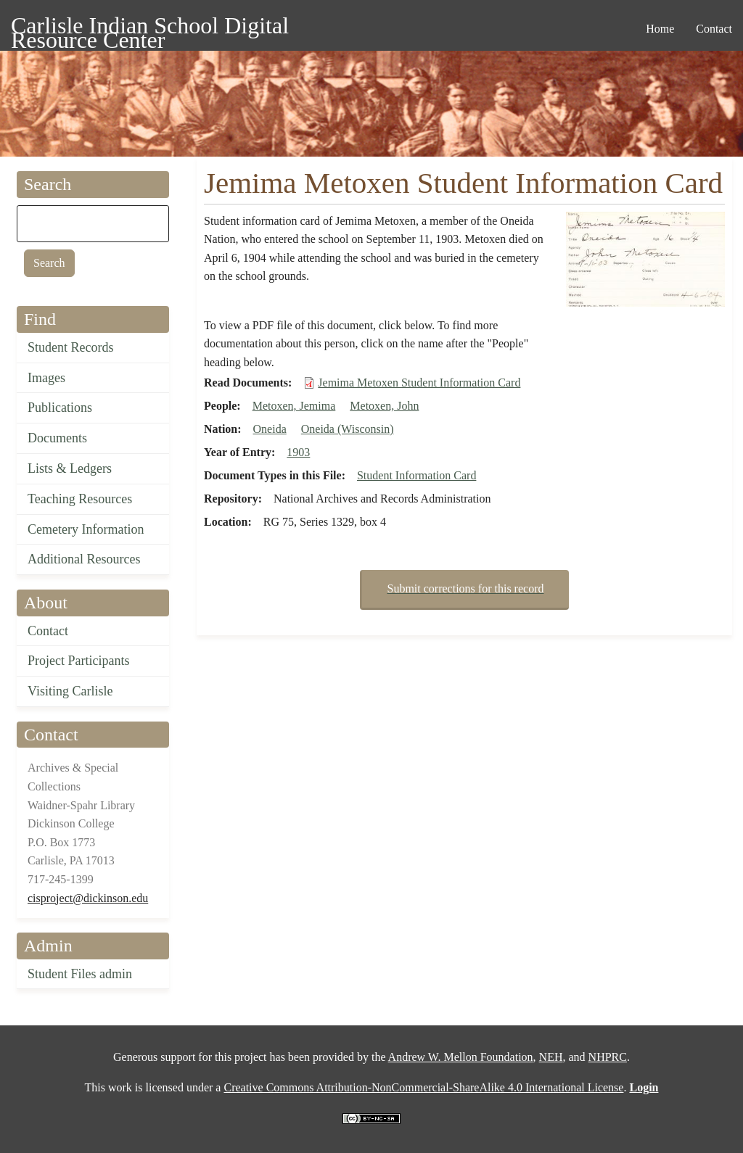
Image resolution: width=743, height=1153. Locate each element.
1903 (298, 452)
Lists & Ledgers (70, 468)
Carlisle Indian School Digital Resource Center (150, 28)
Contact (48, 631)
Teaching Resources (80, 499)
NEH (551, 1057)
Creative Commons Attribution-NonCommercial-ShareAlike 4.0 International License (423, 1087)
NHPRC (607, 1057)
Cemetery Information (86, 529)
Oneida (270, 429)
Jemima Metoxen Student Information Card (419, 382)
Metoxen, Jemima (294, 406)
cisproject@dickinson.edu (88, 898)
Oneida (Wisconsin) (347, 429)
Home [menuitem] (660, 28)
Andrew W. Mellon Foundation (460, 1057)
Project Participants (78, 660)
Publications (60, 407)
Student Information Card (416, 475)
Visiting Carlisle (70, 691)
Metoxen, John (384, 406)
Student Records (71, 347)
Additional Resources (84, 559)
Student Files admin (80, 974)
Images (46, 378)
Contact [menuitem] (714, 28)
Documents (57, 438)
